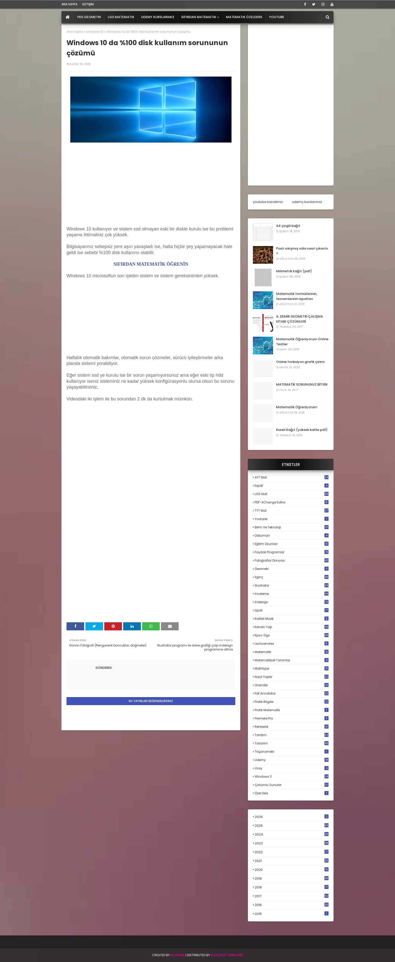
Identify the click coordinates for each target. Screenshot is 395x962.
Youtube (291, 519)
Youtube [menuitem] (276, 17)
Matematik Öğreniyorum (296, 407)
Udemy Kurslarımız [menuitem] (157, 17)
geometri (291, 569)
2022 (291, 852)
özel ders (291, 793)
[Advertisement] (151, 191)
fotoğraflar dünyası (291, 560)
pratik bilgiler (291, 702)
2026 (291, 816)
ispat (291, 610)
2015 (291, 913)
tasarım (291, 743)
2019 (291, 878)
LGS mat (291, 494)
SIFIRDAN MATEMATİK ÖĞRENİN (151, 264)
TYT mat (291, 510)
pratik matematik (291, 710)
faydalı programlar (291, 552)
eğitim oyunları (291, 544)
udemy (291, 760)
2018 (291, 887)
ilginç (291, 577)
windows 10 (95, 31)
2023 (291, 843)
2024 (291, 834)
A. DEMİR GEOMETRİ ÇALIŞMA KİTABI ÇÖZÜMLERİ (299, 319)
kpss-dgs (291, 635)
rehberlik (291, 727)
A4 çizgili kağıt (288, 225)
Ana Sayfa (75, 31)
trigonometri (291, 751)
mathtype (291, 668)
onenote (291, 685)
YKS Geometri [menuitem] (89, 17)
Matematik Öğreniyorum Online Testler (302, 342)
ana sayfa (69, 4)
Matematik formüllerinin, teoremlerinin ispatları (296, 296)
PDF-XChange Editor (291, 502)
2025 (291, 825)
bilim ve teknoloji (291, 527)
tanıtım (291, 735)
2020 (291, 869)
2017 (291, 896)
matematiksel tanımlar (291, 660)
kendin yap (291, 627)
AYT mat (291, 477)
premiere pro (291, 718)
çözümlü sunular (291, 785)
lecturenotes (291, 643)
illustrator (291, 585)
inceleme (291, 594)
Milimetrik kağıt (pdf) (294, 271)
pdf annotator (291, 693)
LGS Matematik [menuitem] (121, 17)
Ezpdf (291, 486)
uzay (291, 768)
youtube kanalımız (268, 201)
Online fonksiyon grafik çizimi (300, 361)
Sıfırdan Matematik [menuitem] (198, 17)
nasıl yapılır (291, 677)
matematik (291, 652)
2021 (291, 860)
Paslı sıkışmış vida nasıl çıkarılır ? (302, 251)
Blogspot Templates (227, 955)
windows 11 (291, 776)
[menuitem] (67, 17)
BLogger (178, 955)
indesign (291, 602)
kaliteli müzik (291, 618)
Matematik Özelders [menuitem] (244, 17)
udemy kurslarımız (307, 201)
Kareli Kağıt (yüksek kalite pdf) (301, 429)
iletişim (88, 4)
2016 (291, 905)
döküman (291, 535)
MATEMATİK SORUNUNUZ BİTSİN (301, 384)
